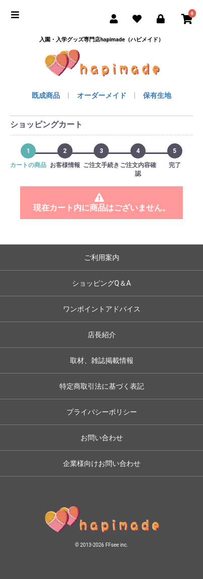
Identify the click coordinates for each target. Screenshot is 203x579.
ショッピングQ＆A (101, 283)
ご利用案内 (101, 257)
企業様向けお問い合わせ (102, 463)
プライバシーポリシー (101, 412)
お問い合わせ (102, 438)
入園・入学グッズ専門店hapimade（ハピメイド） (101, 40)
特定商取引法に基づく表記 (101, 386)
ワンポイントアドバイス (102, 309)
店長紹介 (102, 335)
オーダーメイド (101, 95)
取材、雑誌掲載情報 (101, 360)
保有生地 (157, 95)
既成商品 (46, 95)
